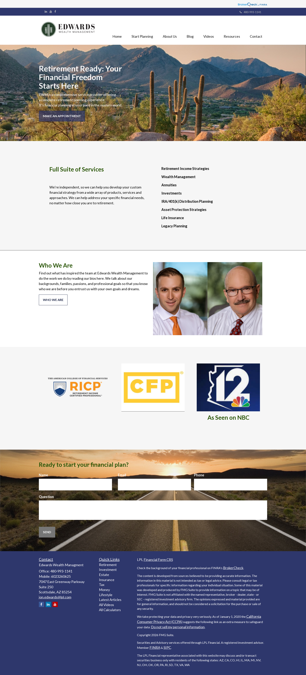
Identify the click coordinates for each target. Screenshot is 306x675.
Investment (108, 569)
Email (122, 475)
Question (46, 497)
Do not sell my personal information (178, 627)
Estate (104, 574)
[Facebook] (55, 11)
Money (104, 590)
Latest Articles (110, 599)
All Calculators (110, 610)
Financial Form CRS (158, 559)
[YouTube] (51, 11)
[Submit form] (47, 532)
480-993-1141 (250, 12)
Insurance (106, 580)
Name (43, 475)
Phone (199, 475)
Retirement (108, 564)
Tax (101, 584)
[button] (142, 30)
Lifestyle (105, 595)
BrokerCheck (233, 568)
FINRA (154, 647)
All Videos (106, 605)
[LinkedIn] (46, 11)
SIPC (167, 647)
